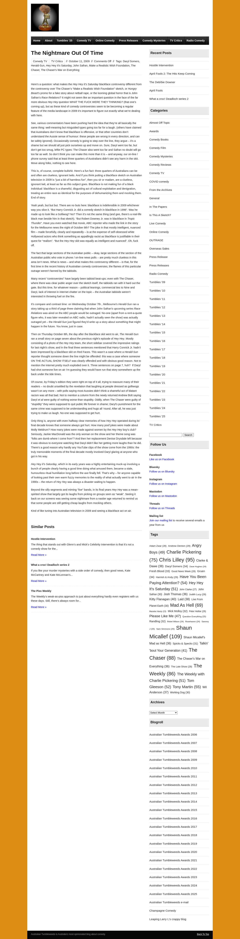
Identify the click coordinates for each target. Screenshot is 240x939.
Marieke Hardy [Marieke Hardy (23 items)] (157, 611)
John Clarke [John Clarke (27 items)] (188, 589)
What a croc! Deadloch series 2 (168, 98)
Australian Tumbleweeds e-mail (168, 902)
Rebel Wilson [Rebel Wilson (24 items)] (175, 621)
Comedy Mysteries (154, 40)
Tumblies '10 (157, 290)
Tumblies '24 (157, 408)
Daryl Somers (131, 61)
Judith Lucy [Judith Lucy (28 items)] (197, 594)
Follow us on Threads (162, 508)
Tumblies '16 (157, 340)
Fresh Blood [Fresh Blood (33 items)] (159, 571)
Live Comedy (157, 223)
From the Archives (160, 189)
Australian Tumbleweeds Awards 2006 (173, 734)
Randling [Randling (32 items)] (157, 621)
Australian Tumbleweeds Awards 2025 (173, 893)
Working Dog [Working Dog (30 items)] (180, 692)
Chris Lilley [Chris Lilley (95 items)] (177, 560)
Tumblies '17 (157, 349)
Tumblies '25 (157, 416)
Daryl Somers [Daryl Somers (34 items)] (176, 566)
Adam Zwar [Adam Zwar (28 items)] (158, 545)
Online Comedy (105, 40)
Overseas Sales (159, 248)
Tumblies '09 (157, 282)
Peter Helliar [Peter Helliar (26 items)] (197, 611)
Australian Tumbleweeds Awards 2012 (173, 784)
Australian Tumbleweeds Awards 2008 (173, 751)
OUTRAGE (156, 240)
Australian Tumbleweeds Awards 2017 (173, 826)
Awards (154, 131)
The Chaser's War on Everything (60, 69)
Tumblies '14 (157, 324)
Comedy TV (84, 40)
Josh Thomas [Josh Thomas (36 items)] (176, 594)
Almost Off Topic (159, 122)
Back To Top (203, 934)
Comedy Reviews (160, 164)
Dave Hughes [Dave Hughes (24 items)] (198, 566)
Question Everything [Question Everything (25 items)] (194, 616)
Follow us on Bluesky (162, 471)
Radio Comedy (196, 40)
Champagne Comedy (162, 910)
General (154, 198)
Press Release (158, 256)
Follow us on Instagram (163, 483)
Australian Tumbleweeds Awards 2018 (173, 835)
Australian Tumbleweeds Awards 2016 (173, 818)
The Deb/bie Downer (162, 82)
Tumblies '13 (157, 315)
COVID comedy (159, 181)
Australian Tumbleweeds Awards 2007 (173, 742)
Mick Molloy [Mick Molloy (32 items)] (178, 611)
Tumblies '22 (157, 391)
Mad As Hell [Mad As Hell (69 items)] (186, 605)
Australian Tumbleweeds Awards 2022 (173, 868)
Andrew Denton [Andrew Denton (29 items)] (179, 545)
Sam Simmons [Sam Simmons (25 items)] (165, 629)
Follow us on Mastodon (163, 495)
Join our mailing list (160, 520)
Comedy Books (158, 139)
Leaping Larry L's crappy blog (167, 919)
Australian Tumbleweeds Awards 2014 (173, 801)
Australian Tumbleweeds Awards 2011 (173, 776)
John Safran (80, 65)
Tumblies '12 (157, 307)
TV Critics (176, 40)
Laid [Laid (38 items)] (184, 599)
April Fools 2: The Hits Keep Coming (172, 73)
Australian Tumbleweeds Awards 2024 (173, 885)
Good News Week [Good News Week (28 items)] (183, 571)
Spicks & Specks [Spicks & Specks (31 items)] (185, 643)
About (48, 40)
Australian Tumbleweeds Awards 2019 (173, 843)
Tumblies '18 (157, 357)
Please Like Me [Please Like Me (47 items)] (165, 616)
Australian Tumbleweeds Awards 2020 (173, 851)
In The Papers (158, 206)
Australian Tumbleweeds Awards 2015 (173, 809)
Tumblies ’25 (64, 40)
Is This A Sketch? (160, 215)
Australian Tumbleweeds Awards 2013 (173, 793)
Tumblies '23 (157, 399)
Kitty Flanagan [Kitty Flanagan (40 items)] (162, 599)
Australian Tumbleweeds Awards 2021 (173, 860)
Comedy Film (157, 147)
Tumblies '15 (157, 332)
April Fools (156, 90)
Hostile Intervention (161, 65)
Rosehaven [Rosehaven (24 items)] (192, 621)
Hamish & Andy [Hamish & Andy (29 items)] (167, 577)
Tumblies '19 (157, 366)
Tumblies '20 (157, 374)
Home (36, 40)
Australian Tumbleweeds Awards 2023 (173, 877)
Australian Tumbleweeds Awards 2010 (173, 768)
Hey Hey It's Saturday (59, 65)
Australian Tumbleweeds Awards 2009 (173, 759)
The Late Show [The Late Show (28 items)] (181, 666)
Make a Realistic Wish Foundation (109, 65)
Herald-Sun (38, 65)
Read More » (38, 554)
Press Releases (128, 40)
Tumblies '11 (157, 298)
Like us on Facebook (161, 459)
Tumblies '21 (157, 382)
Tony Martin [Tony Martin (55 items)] (187, 687)
